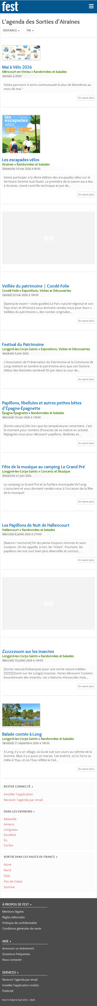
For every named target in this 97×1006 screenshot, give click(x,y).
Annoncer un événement (18, 948)
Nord (7, 870)
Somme (9, 887)
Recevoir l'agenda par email (23, 800)
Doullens (10, 835)
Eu (5, 840)
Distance (11, 30)
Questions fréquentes (16, 954)
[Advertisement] (48, 238)
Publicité (7, 991)
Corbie (8, 845)
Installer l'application (18, 794)
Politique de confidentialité (19, 923)
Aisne (7, 864)
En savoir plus (86, 97)
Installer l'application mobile (20, 985)
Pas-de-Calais (13, 881)
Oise (7, 876)
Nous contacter (12, 959)
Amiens (9, 824)
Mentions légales (13, 911)
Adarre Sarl (16, 999)
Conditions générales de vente (21, 928)
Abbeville (10, 819)
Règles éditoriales (13, 917)
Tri (30, 30)
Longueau (11, 829)
